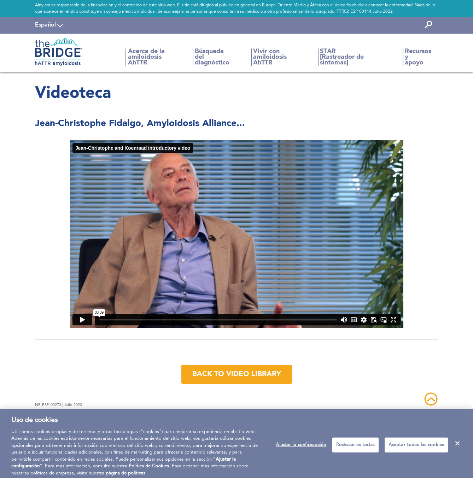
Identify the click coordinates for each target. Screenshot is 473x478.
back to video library (236, 374)
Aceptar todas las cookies (416, 447)
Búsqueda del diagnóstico (212, 57)
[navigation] (49, 25)
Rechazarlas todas (355, 447)
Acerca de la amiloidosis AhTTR (146, 57)
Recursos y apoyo (418, 57)
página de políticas (125, 475)
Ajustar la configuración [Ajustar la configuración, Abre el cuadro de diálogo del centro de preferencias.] (301, 447)
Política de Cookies (149, 468)
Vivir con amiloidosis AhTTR (270, 57)
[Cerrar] (457, 446)
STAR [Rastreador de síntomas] (342, 57)
